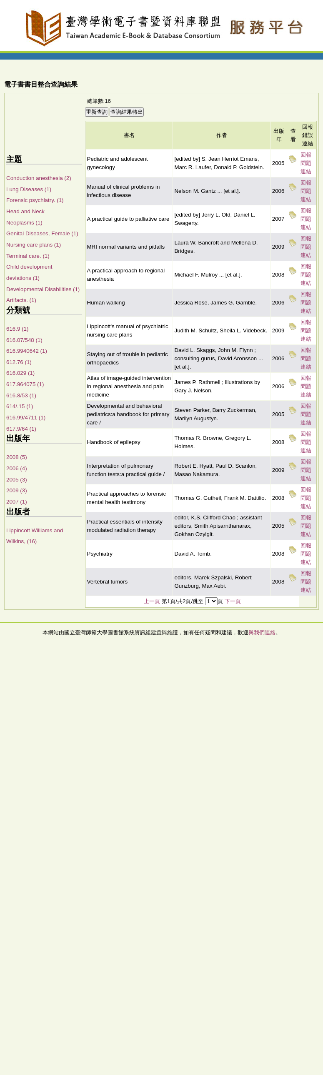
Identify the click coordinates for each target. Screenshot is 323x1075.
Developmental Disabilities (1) (43, 289)
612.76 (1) (19, 362)
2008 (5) (16, 457)
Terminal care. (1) (28, 256)
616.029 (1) (20, 373)
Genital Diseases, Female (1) (42, 233)
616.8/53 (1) (21, 395)
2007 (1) (16, 502)
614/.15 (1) (19, 406)
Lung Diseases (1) (28, 189)
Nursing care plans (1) (33, 245)
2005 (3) (16, 479)
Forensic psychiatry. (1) (35, 200)
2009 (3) (16, 490)
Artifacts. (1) (21, 300)
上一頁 (152, 601)
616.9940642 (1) (26, 351)
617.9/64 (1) (21, 429)
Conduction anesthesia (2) (38, 178)
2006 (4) (16, 468)
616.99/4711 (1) (25, 417)
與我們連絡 (261, 632)
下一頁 (233, 601)
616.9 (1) (17, 329)
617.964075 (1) (25, 384)
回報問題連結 (305, 163)
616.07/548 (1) (24, 340)
